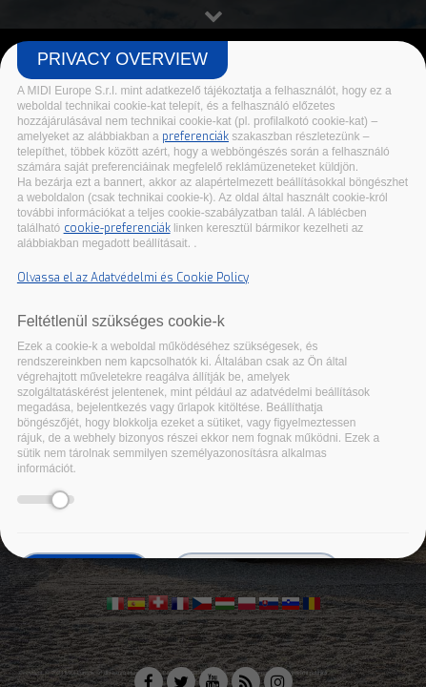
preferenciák (195, 136)
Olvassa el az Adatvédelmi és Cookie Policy (133, 277)
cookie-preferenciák (117, 228)
